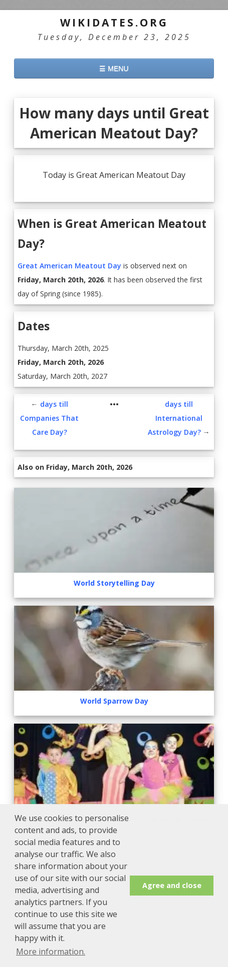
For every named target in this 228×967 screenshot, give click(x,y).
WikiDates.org (114, 22)
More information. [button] (50, 951)
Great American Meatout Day (69, 240)
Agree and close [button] (171, 885)
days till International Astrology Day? (175, 393)
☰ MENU (113, 68)
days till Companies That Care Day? (49, 393)
